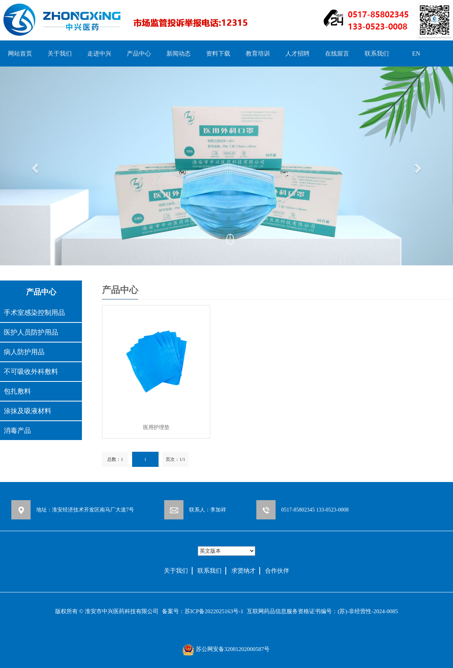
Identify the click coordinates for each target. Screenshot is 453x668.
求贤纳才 (243, 570)
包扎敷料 (17, 391)
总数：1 (115, 459)
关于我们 (60, 53)
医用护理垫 (156, 427)
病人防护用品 (24, 352)
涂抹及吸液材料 (27, 411)
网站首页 (20, 53)
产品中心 (139, 53)
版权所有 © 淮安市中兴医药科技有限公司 (107, 611)
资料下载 (218, 53)
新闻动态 (178, 53)
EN (416, 53)
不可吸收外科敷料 (31, 371)
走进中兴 (99, 53)
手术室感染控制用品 (34, 312)
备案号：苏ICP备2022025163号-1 (202, 611)
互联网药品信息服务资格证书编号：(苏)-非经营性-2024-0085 (322, 611)
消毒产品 (17, 430)
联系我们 (377, 53)
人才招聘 (297, 53)
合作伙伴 (277, 570)
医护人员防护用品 (31, 332)
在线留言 (337, 53)
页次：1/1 (175, 459)
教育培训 (258, 53)
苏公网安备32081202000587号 (233, 649)
